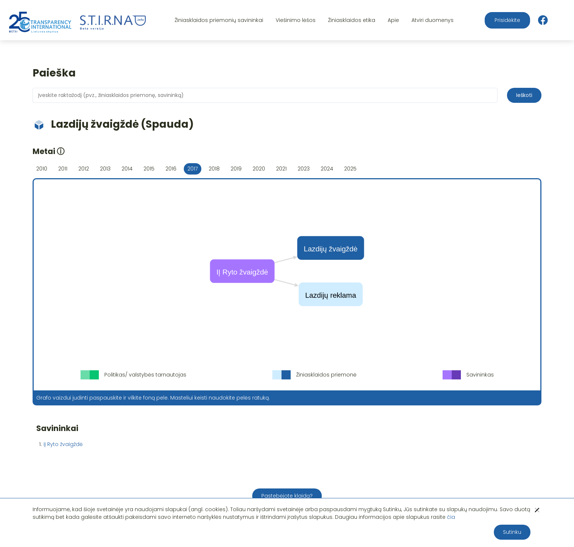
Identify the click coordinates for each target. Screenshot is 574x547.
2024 (327, 168)
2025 (350, 168)
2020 (259, 168)
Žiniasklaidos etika (351, 20)
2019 (236, 168)
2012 (83, 168)
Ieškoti (524, 95)
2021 (281, 168)
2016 (170, 168)
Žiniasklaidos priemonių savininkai (219, 20)
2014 (127, 168)
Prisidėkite (507, 20)
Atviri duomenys (432, 20)
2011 (62, 168)
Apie (393, 20)
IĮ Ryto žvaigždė (63, 444)
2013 (105, 168)
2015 (149, 168)
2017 (192, 168)
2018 (214, 168)
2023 (304, 168)
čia (451, 517)
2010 (41, 168)
